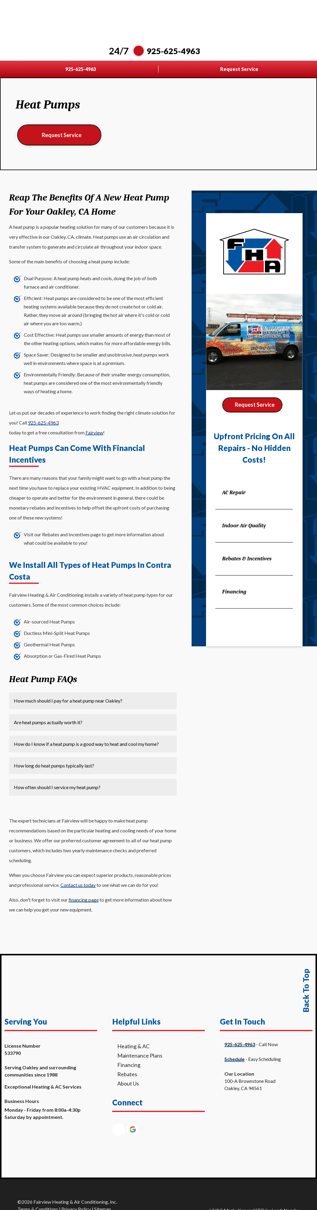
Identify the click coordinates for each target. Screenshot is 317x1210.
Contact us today (78, 885)
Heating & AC (133, 1046)
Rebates (127, 1074)
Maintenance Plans (139, 1055)
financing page (84, 899)
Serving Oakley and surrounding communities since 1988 (40, 1070)
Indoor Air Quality (244, 525)
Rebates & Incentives (246, 559)
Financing (234, 592)
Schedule (234, 1059)
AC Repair (233, 492)
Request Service (62, 135)
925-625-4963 (43, 422)
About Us (128, 1083)
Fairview (94, 432)
